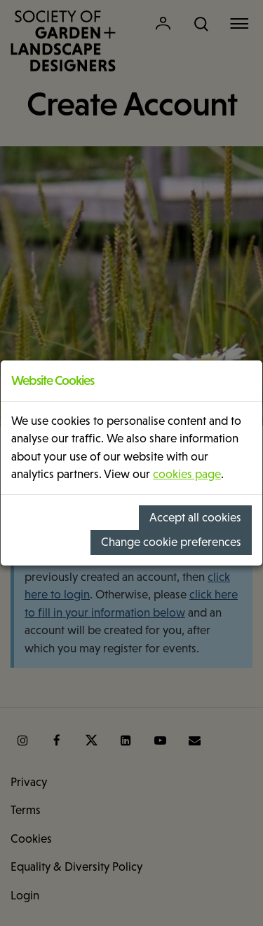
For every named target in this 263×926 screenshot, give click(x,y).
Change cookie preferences (171, 542)
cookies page (187, 474)
